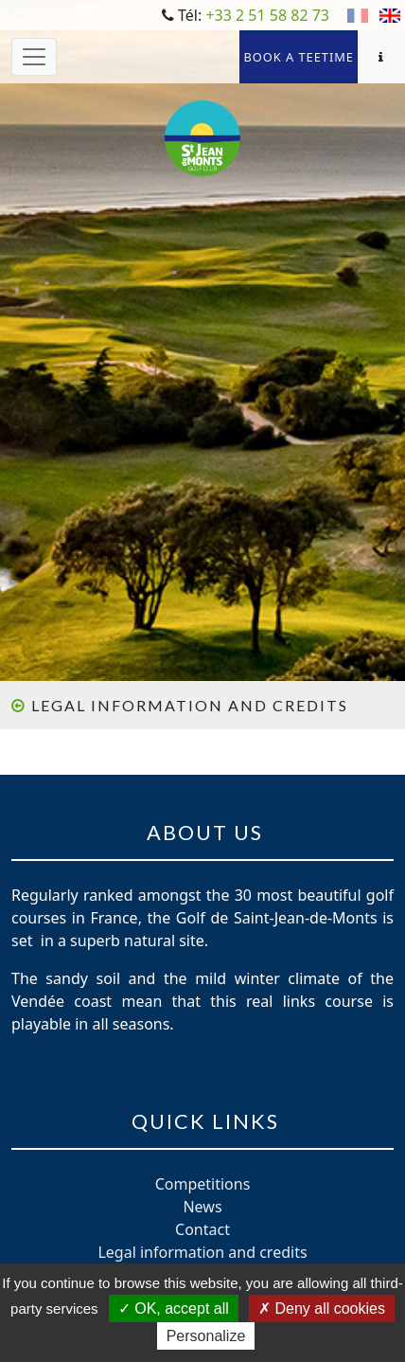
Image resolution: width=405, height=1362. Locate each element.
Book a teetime (298, 56)
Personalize (206, 1336)
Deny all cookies (321, 1308)
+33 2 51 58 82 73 (267, 15)
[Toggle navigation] (34, 57)
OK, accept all (173, 1308)
